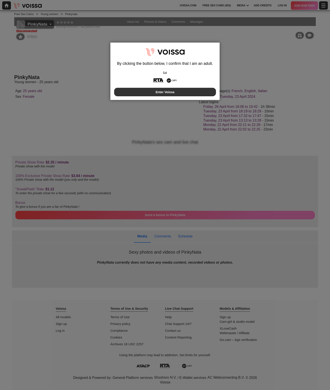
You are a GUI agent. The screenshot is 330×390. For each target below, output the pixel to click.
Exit (165, 72)
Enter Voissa (165, 92)
